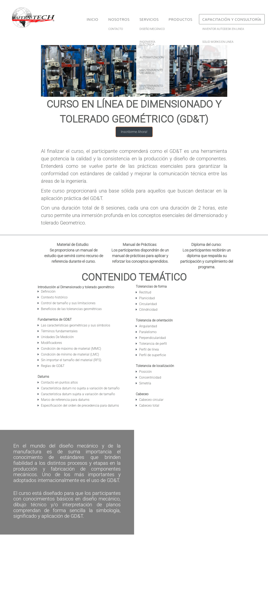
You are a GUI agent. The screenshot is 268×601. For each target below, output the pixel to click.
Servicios (149, 19)
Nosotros (119, 19)
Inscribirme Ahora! (134, 132)
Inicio (92, 19)
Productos (180, 19)
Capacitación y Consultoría (231, 19)
